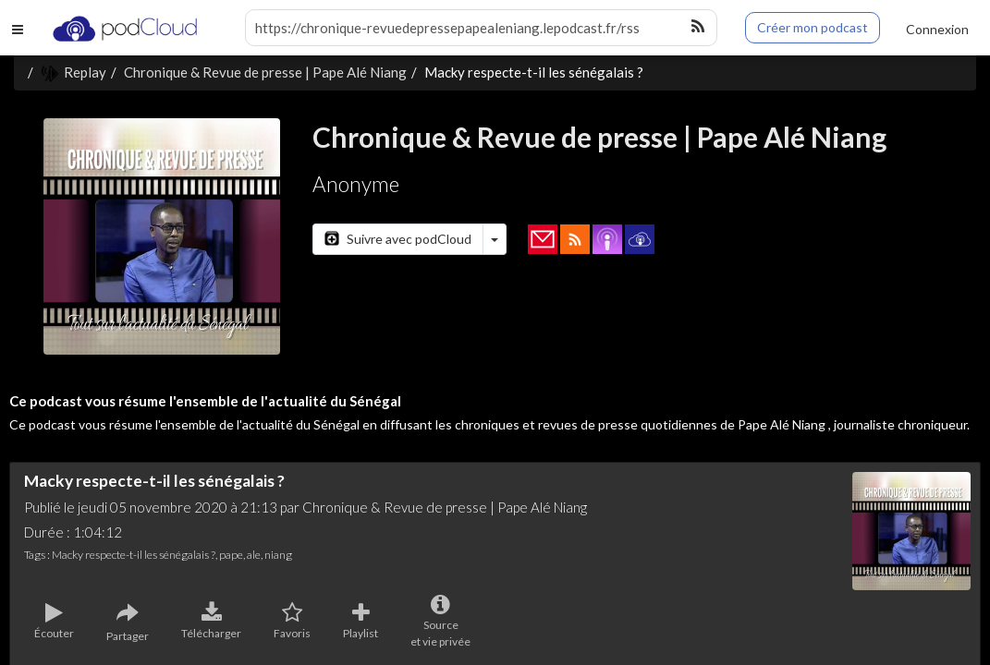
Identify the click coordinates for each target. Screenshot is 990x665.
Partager (127, 622)
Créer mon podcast (812, 27)
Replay (73, 72)
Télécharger (211, 621)
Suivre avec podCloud (397, 239)
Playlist (360, 621)
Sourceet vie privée (440, 621)
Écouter (54, 621)
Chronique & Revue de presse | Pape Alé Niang (265, 72)
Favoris (292, 621)
